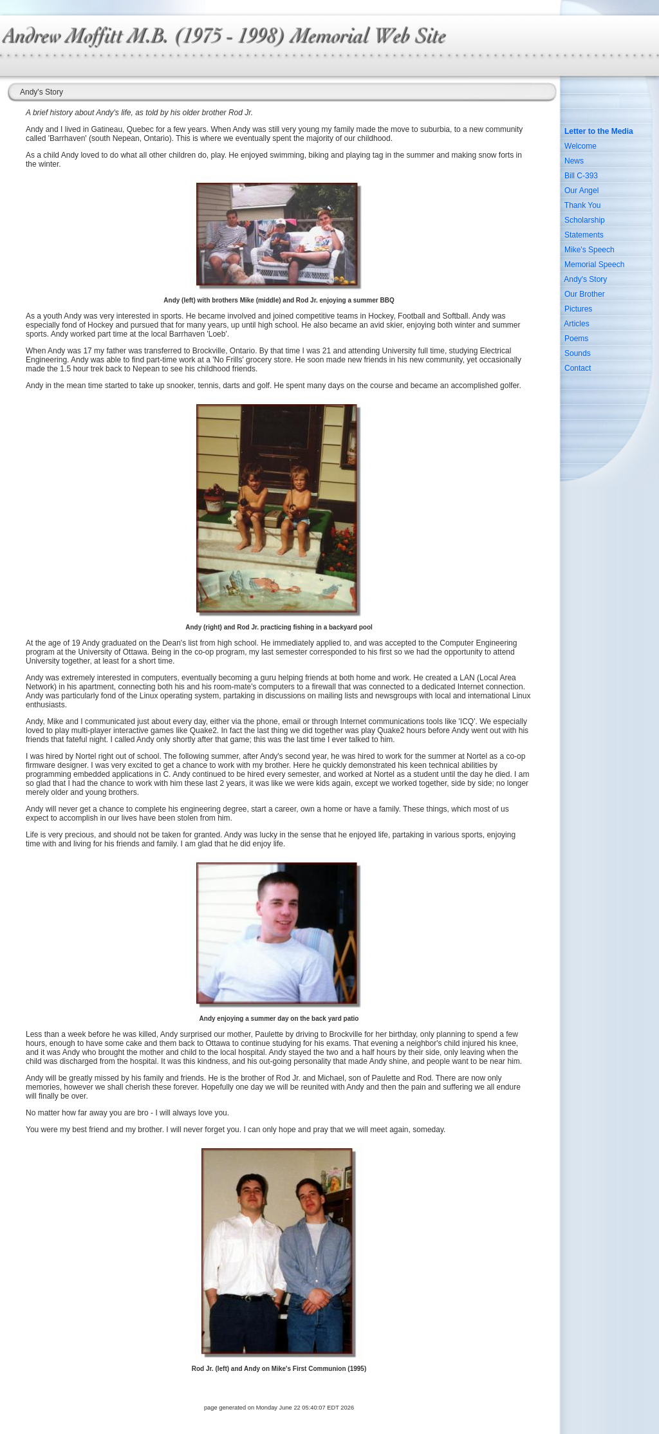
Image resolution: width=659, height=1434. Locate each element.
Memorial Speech (594, 264)
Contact (577, 368)
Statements (584, 234)
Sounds (577, 353)
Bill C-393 (581, 175)
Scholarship (584, 220)
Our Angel (581, 190)
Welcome (580, 146)
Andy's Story (585, 279)
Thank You (582, 205)
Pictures (578, 308)
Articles (576, 323)
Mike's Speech (589, 249)
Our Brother (584, 294)
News (574, 160)
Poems (576, 338)
